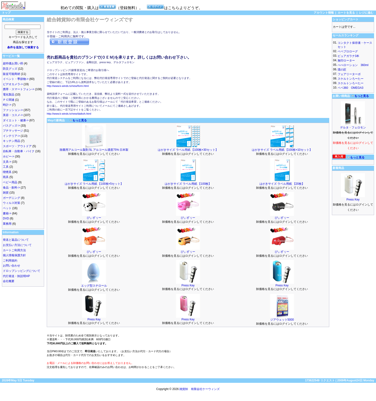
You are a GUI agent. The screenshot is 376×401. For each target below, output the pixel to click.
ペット (7, 208)
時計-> (7, 104)
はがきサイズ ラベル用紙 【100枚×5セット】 (94, 183)
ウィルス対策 (11, 203)
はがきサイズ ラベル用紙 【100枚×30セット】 (188, 149)
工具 (6, 166)
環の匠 (342, 69)
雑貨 (6, 192)
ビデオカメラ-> (13, 84)
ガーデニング (11, 198)
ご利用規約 (10, 260)
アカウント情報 (324, 12)
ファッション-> (13, 110)
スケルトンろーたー (351, 78)
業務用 (7, 223)
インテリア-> (11, 136)
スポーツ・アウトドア (17, 146)
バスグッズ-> (11, 125)
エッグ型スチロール (94, 285)
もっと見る (79, 120)
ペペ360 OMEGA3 (350, 87)
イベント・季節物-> (16, 79)
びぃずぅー (94, 217)
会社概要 (8, 281)
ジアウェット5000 (282, 319)
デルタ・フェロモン (353, 127)
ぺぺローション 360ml (353, 65)
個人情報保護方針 (14, 255)
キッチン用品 (11, 141)
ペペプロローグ (348, 51)
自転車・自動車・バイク (19, 151)
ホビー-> (8, 156)
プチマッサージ (13, 130)
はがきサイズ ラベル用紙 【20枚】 (282, 183)
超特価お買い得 (13, 63)
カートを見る (346, 12)
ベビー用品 (10, 182)
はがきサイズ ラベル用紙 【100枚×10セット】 (282, 149)
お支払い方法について (17, 245)
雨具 (6, 177)
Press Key (188, 285)
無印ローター (346, 60)
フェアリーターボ (349, 74)
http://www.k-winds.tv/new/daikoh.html (69, 113)
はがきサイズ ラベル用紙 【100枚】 (188, 183)
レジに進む (366, 12)
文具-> (7, 161)
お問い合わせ (11, 265)
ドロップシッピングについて (21, 271)
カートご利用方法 (14, 250)
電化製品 (8, 94)
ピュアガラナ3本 (348, 56)
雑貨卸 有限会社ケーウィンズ (199, 389)
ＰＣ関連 (8, 99)
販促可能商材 (11, 74)
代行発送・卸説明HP (16, 276)
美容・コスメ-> (13, 115)
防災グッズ (10, 68)
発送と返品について (16, 239)
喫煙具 (7, 172)
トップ (6, 12)
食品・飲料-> (11, 187)
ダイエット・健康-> (16, 120)
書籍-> (7, 213)
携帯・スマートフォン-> (18, 89)
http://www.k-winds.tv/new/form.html (68, 85)
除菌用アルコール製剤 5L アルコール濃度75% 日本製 (94, 149)
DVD (6, 218)
